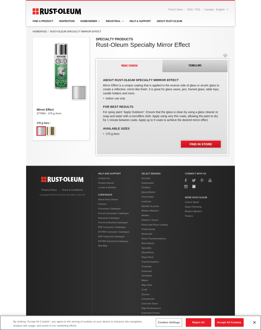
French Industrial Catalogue (113, 222)
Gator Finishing (193, 207)
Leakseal (146, 201)
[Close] (254, 322)
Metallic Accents (150, 206)
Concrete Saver (150, 303)
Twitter (193, 180)
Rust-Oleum (148, 243)
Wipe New (147, 285)
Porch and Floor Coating (155, 224)
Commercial (148, 299)
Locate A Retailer (107, 187)
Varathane (147, 275)
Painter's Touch (150, 220)
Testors (189, 216)
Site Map (102, 245)
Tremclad (146, 266)
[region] (130, 323)
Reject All (198, 322)
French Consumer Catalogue (113, 213)
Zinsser (145, 294)
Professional (148, 229)
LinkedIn (193, 186)
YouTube (210, 180)
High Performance (151, 308)
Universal (147, 271)
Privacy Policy (49, 190)
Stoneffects (148, 252)
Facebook (186, 180)
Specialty (146, 248)
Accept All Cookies (229, 322)
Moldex (145, 215)
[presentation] (129, 66)
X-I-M (144, 289)
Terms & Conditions (72, 190)
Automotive (148, 183)
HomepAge (40, 31)
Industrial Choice (151, 313)
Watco (145, 280)
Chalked (146, 187)
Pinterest (202, 180)
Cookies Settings (169, 322)
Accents (146, 178)
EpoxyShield (148, 192)
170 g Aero (43, 123)
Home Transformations (154, 238)
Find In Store (201, 144)
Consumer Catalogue (109, 208)
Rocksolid (147, 234)
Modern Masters (150, 210)
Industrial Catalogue (109, 218)
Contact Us (104, 178)
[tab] (129, 66)
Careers (102, 204)
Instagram (186, 186)
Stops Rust (147, 257)
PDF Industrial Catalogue (111, 236)
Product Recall (106, 183)
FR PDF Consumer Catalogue (113, 232)
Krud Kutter (148, 197)
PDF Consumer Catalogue (112, 227)
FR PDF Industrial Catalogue (113, 241)
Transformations (150, 262)
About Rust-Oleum (108, 199)
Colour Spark (192, 202)
